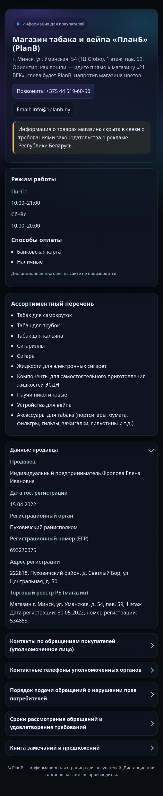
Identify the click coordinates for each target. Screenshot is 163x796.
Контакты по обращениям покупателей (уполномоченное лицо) (81, 645)
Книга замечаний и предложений (81, 747)
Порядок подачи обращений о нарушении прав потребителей (81, 694)
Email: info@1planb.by (43, 109)
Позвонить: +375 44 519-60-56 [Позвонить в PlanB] (53, 91)
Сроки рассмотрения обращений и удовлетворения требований (81, 723)
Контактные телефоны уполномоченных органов (81, 669)
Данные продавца (81, 449)
